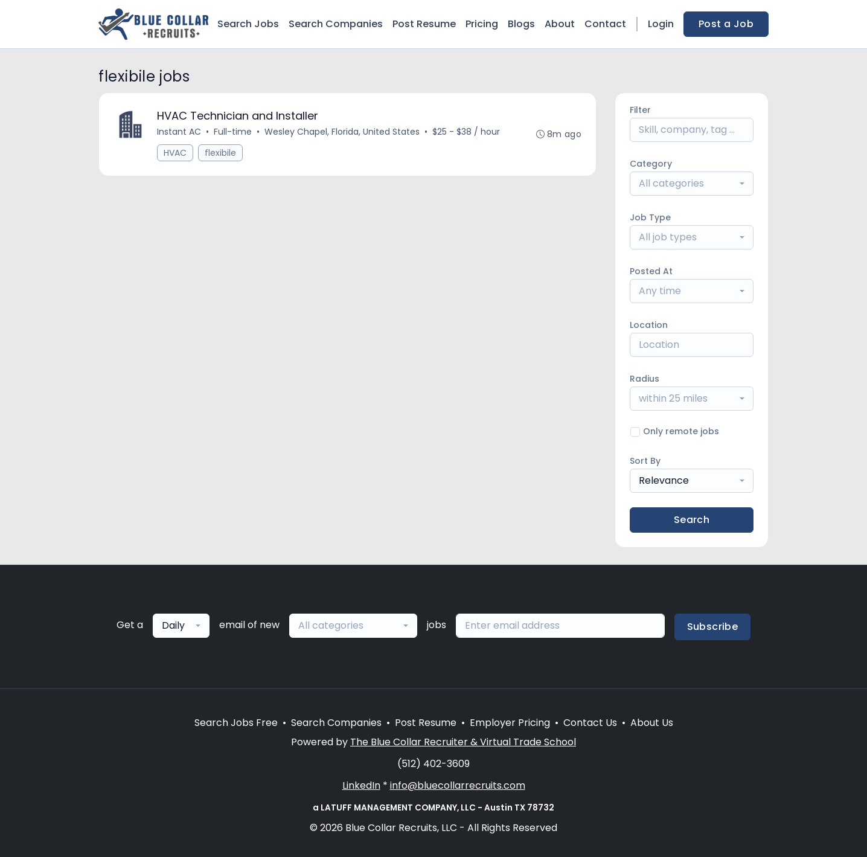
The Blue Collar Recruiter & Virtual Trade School (463, 742)
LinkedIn (361, 785)
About (560, 24)
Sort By (645, 461)
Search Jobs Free (236, 723)
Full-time (233, 132)
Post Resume (424, 24)
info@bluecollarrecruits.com (457, 785)
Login (661, 24)
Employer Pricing (510, 723)
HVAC (175, 153)
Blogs (521, 24)
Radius (644, 379)
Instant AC (179, 132)
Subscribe (712, 627)
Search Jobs (248, 24)
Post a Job (726, 24)
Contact (605, 24)
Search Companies (336, 24)
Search (691, 520)
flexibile (220, 153)
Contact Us (590, 723)
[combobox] (691, 184)
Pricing (481, 24)
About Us (651, 723)
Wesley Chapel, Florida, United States (342, 132)
